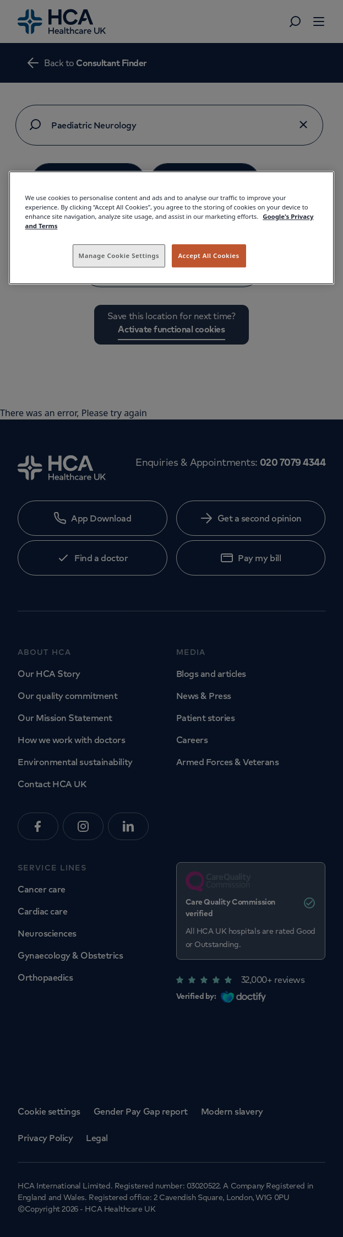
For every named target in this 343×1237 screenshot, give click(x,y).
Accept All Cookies (208, 255)
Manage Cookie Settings (119, 255)
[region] (172, 227)
